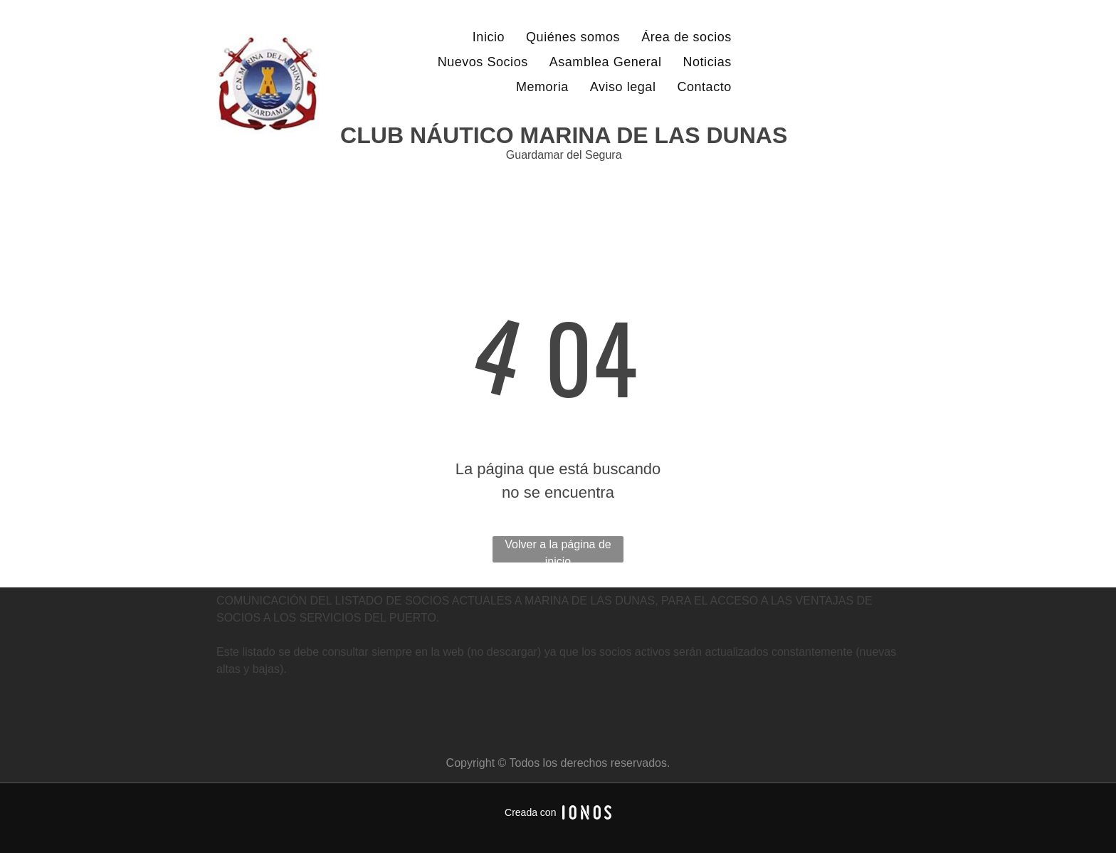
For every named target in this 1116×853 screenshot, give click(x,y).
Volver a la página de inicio (558, 550)
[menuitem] (488, 37)
